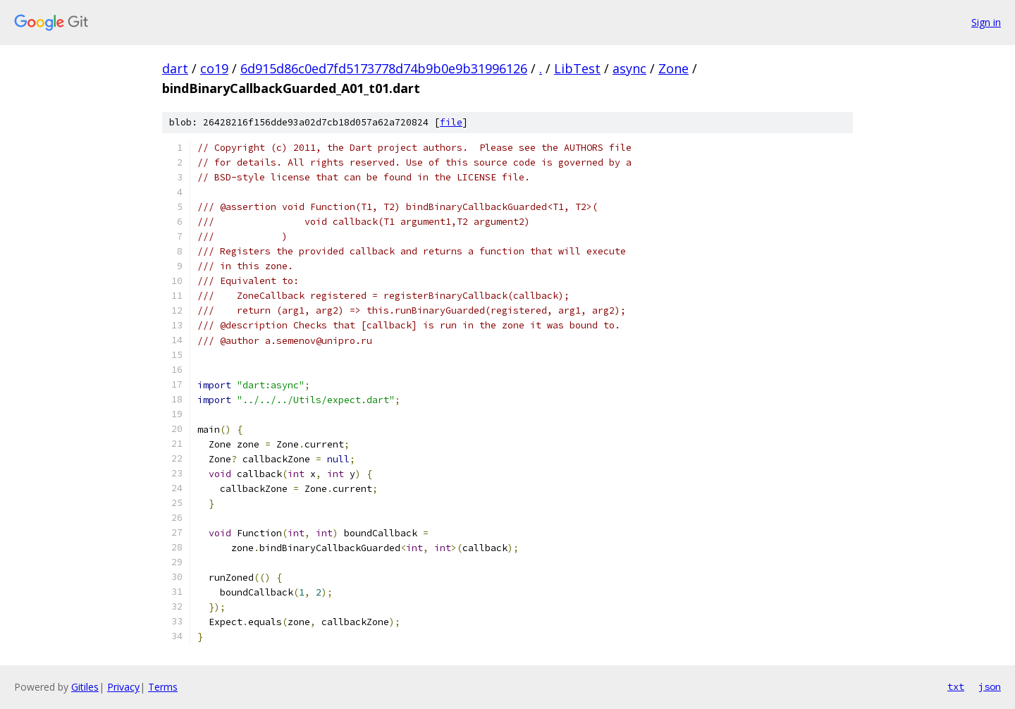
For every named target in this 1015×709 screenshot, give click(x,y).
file (451, 122)
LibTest (577, 68)
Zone (673, 68)
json (989, 686)
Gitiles (85, 686)
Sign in (986, 22)
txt (955, 686)
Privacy (123, 686)
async (629, 68)
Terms (163, 686)
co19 (214, 68)
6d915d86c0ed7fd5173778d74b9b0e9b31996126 (383, 68)
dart (175, 68)
